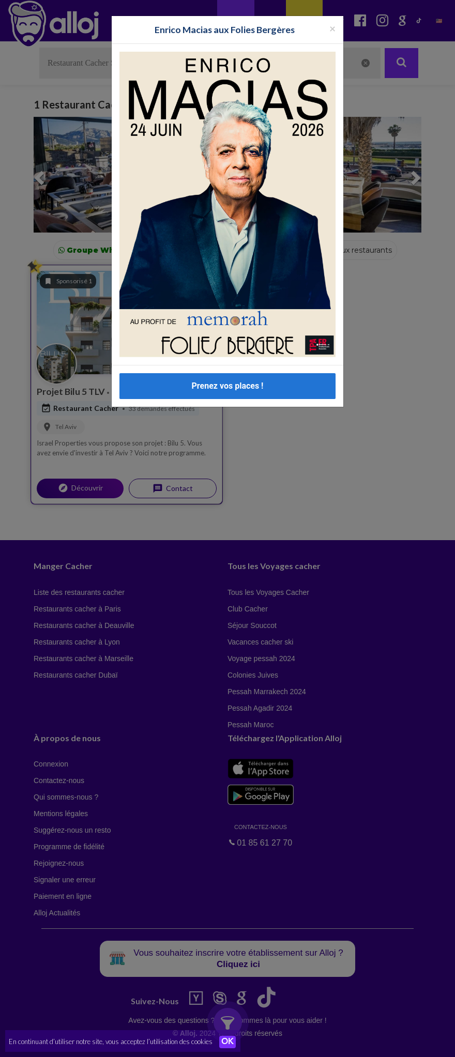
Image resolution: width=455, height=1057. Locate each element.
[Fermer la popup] (332, 28)
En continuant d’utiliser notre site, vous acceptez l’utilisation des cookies (111, 1041)
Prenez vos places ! (228, 386)
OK (227, 1042)
